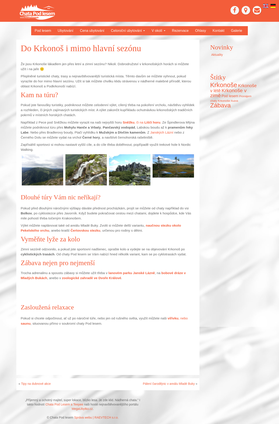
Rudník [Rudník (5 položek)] (234, 101)
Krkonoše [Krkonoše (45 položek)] (223, 84)
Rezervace (180, 30)
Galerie (236, 30)
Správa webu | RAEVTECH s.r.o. (96, 417)
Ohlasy (200, 30)
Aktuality (217, 54)
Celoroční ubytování (128, 30)
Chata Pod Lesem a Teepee (64, 404)
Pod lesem (43, 30)
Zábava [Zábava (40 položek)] (220, 105)
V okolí (158, 30)
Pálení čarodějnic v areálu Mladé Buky (169, 383)
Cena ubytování (92, 30)
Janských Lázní (161, 132)
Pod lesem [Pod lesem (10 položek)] (230, 96)
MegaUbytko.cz (82, 408)
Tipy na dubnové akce (36, 383)
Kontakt (218, 30)
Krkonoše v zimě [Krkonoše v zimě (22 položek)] (228, 93)
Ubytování (65, 30)
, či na (141, 122)
